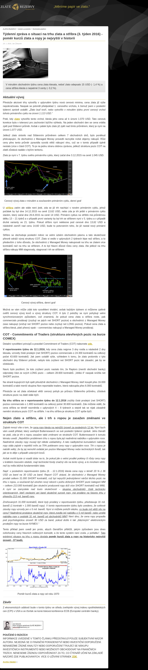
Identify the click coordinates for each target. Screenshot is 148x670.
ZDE (74, 656)
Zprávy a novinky (24, 29)
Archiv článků (9, 662)
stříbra (9, 207)
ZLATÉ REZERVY (9, 29)
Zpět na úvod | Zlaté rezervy (17, 7)
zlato (17, 119)
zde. (90, 344)
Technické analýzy (39, 29)
